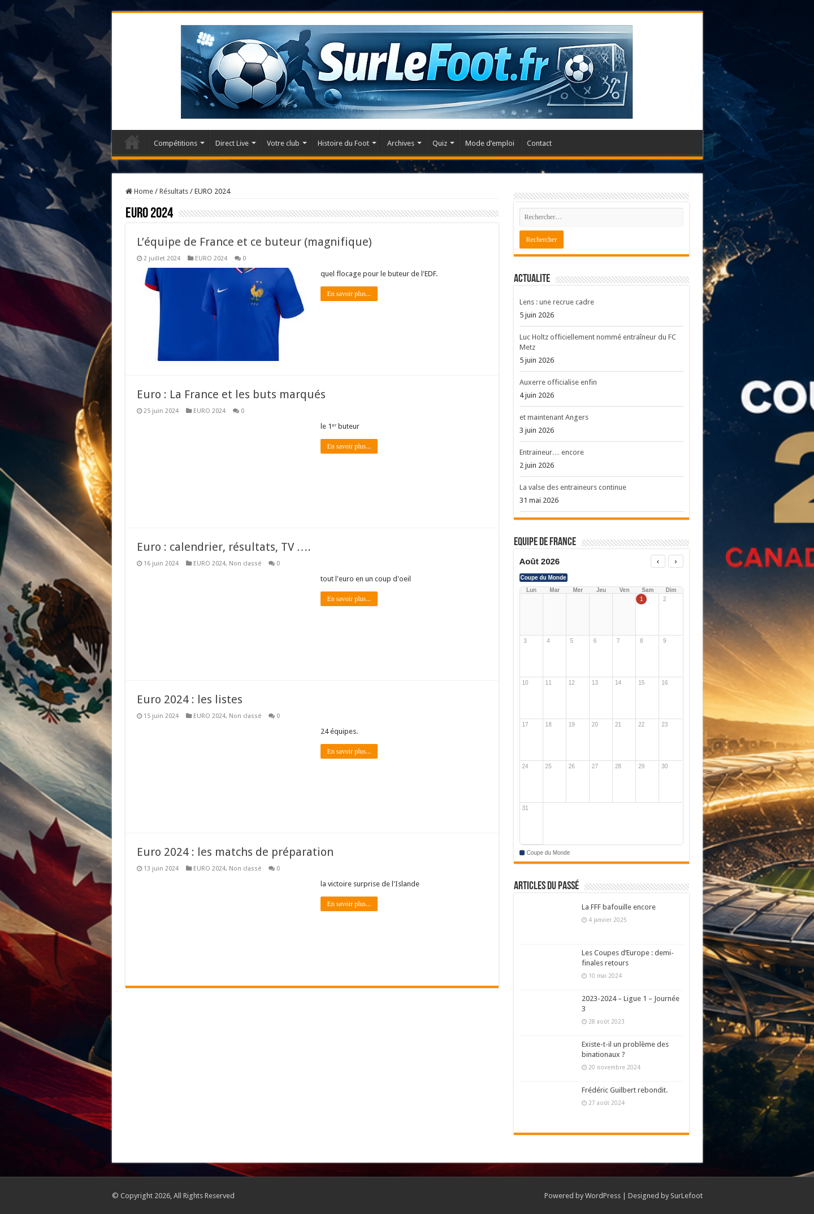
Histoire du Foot (343, 143)
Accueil (132, 142)
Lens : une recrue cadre (556, 302)
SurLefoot (686, 1195)
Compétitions (175, 143)
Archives (400, 143)
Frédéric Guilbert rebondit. (625, 1090)
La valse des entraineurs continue (572, 487)
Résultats (173, 191)
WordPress (603, 1195)
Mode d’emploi (489, 143)
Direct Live (232, 143)
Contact (539, 143)
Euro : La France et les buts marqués (231, 394)
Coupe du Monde (543, 578)
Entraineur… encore (551, 452)
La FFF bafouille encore (619, 907)
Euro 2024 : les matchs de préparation (235, 852)
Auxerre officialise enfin (558, 382)
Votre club (283, 143)
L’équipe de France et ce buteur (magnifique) (254, 242)
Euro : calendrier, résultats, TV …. (224, 547)
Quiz (439, 143)
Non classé (245, 563)
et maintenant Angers (553, 417)
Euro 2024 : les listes (190, 699)
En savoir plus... (349, 294)
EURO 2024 (211, 258)
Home (139, 191)
